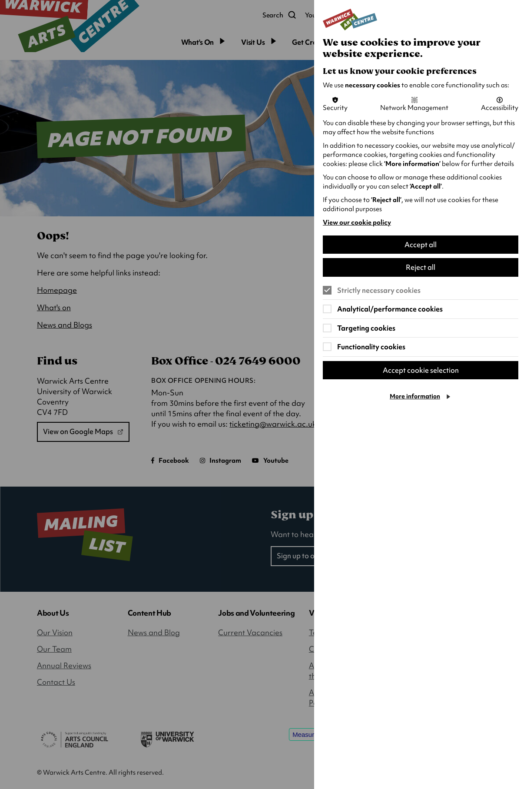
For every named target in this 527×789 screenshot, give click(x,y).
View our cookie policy (357, 222)
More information (415, 397)
